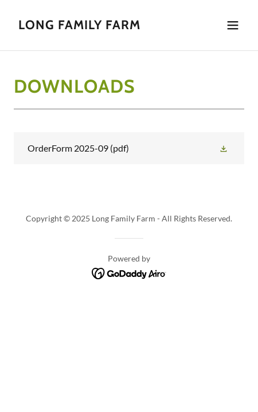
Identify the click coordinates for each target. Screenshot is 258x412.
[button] (232, 25)
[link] (79, 25)
